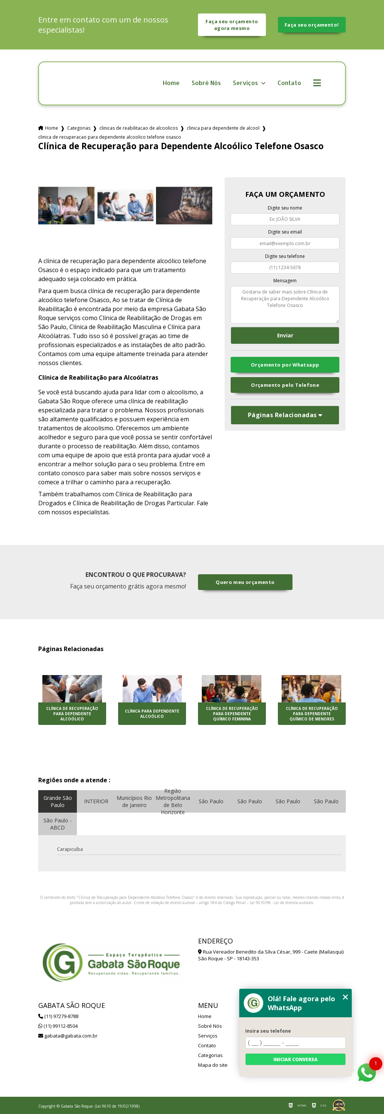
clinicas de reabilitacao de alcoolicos (138, 128)
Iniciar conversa (295, 1059)
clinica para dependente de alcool (223, 128)
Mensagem (285, 280)
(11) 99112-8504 (58, 1026)
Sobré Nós (206, 83)
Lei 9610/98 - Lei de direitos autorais (281, 902)
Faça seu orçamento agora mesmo (232, 24)
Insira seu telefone (268, 1031)
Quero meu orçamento (245, 582)
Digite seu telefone (285, 256)
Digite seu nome (285, 208)
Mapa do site (213, 1065)
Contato (289, 83)
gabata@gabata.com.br (68, 1035)
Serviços (246, 83)
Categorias (78, 128)
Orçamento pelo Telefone (285, 385)
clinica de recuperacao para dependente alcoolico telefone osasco (109, 137)
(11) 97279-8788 (58, 1016)
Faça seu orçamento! (312, 24)
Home (171, 83)
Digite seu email (285, 232)
